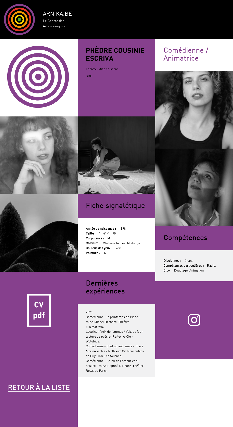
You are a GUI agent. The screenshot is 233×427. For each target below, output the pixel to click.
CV (39, 310)
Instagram (194, 320)
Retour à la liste (39, 388)
